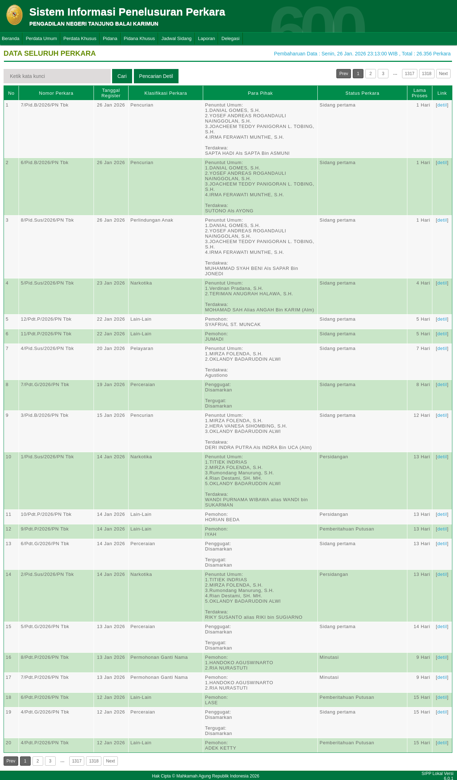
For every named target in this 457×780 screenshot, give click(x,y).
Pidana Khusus (139, 38)
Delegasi (230, 38)
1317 (410, 73)
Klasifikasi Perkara (166, 93)
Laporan (206, 38)
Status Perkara (363, 93)
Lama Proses (419, 93)
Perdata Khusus (80, 38)
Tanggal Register (111, 93)
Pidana (110, 38)
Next (443, 73)
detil (442, 105)
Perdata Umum (41, 38)
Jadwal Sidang (176, 38)
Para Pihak (260, 93)
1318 (427, 73)
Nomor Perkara (56, 93)
